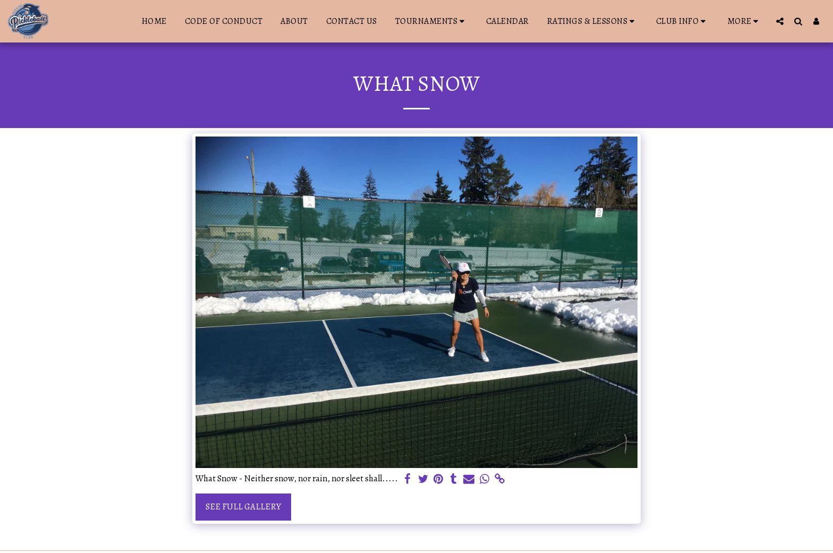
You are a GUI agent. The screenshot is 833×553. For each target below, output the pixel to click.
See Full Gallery (243, 506)
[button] (432, 21)
